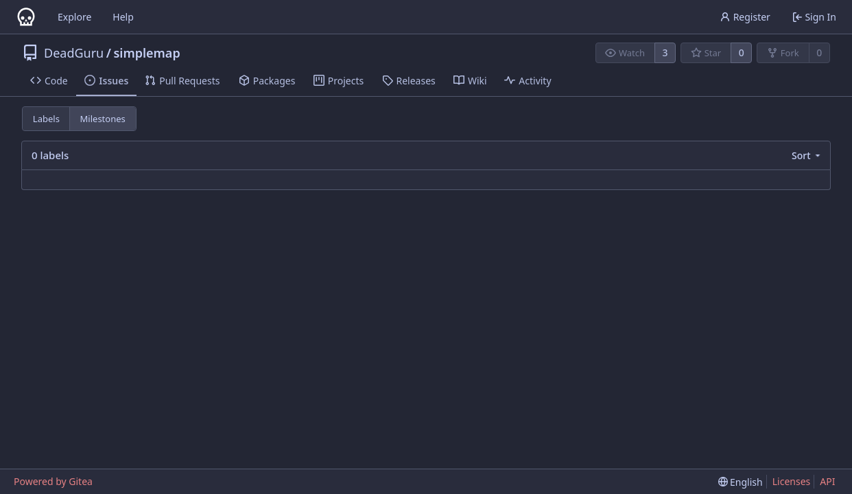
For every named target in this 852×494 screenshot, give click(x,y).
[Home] (26, 17)
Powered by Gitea (53, 481)
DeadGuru (74, 53)
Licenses (791, 481)
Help (123, 16)
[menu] (807, 155)
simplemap (146, 53)
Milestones (103, 119)
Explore (74, 16)
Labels (46, 119)
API (827, 481)
